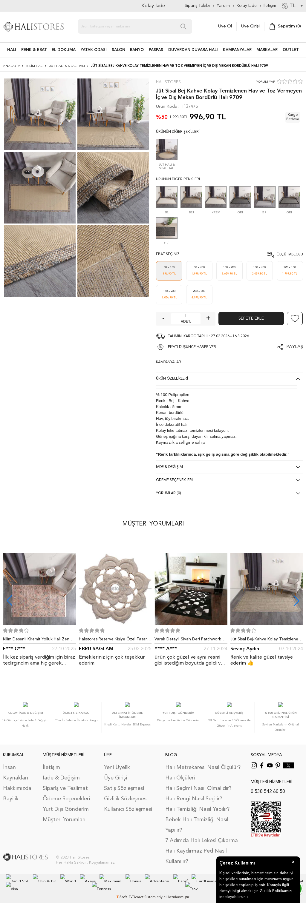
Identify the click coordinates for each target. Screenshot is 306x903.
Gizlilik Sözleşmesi (126, 793)
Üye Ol (225, 26)
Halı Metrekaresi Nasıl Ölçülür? (203, 761)
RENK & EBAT (34, 50)
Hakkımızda (17, 782)
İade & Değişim (61, 772)
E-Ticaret (136, 891)
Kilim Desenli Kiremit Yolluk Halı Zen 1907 (36, 640)
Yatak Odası (94, 50)
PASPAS (156, 50)
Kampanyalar (237, 50)
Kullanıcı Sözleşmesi (128, 803)
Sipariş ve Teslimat (65, 782)
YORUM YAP (265, 82)
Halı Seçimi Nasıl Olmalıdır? (198, 782)
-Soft (122, 891)
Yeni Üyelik (117, 761)
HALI (11, 50)
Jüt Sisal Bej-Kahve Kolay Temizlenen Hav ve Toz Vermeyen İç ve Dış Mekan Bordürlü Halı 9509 (266, 640)
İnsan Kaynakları (15, 767)
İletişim (51, 761)
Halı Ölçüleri (180, 772)
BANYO (137, 50)
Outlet (291, 50)
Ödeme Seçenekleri (66, 793)
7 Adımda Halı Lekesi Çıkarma (201, 834)
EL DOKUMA (64, 50)
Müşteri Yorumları (64, 813)
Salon (118, 50)
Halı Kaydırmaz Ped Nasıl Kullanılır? (196, 850)
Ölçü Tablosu (289, 254)
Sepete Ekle (251, 318)
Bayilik (11, 793)
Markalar (267, 50)
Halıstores (168, 82)
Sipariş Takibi (197, 6)
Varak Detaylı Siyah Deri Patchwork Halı (187, 640)
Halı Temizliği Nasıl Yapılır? (197, 803)
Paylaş (294, 347)
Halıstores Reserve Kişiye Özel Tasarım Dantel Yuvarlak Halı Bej (115, 640)
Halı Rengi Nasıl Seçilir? (193, 793)
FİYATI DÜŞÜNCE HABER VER (192, 347)
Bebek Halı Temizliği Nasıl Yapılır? (196, 819)
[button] (296, 600)
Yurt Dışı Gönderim (66, 803)
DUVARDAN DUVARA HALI (193, 50)
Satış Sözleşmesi (124, 782)
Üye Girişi (250, 26)
